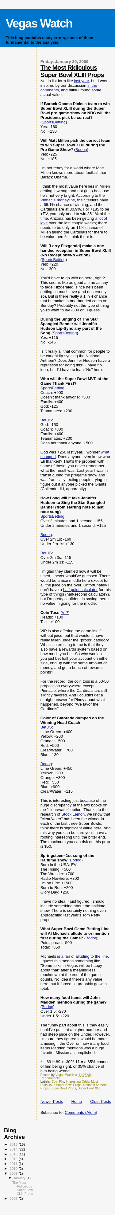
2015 (14, 1144)
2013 (14, 1154)
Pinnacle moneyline (57, 200)
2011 (14, 1163)
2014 (14, 1149)
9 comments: (51, 1078)
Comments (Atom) (81, 1112)
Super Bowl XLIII (90, 1088)
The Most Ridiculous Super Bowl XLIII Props (72, 71)
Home (76, 1101)
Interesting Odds (77, 1081)
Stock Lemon (73, 814)
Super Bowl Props (63, 1088)
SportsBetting (54, 122)
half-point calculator (80, 589)
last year (81, 81)
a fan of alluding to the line (84, 956)
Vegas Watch (39, 23)
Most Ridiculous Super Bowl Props (69, 1083)
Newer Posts (51, 1101)
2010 (14, 1168)
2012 (14, 1159)
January (20, 1178)
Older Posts (100, 1101)
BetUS (46, 420)
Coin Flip (58, 1081)
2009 (14, 1173)
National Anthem (94, 1085)
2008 (14, 1198)
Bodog (81, 149)
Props (44, 1088)
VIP (65, 612)
